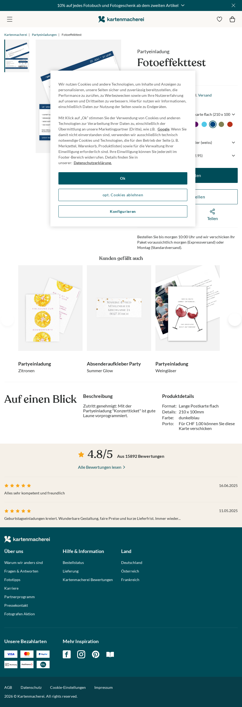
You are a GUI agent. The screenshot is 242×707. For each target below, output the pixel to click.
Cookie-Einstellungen (68, 687)
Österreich (130, 571)
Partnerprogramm (19, 597)
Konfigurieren (123, 211)
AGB (8, 687)
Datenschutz (31, 687)
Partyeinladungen (44, 35)
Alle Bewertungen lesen (99, 467)
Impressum (103, 687)
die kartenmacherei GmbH (121, 19)
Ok (122, 178)
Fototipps (12, 580)
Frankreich (130, 580)
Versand (205, 95)
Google (163, 129)
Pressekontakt (16, 605)
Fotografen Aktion (19, 614)
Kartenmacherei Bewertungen (88, 580)
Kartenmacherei (15, 35)
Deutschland (131, 562)
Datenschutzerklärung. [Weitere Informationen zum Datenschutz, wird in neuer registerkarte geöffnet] (93, 162)
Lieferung (71, 571)
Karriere (11, 588)
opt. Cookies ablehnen (123, 195)
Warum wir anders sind (23, 562)
